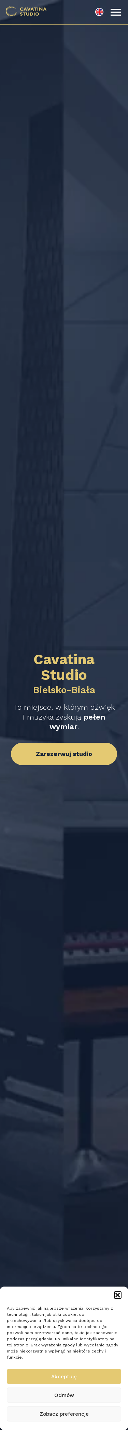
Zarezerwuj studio (64, 753)
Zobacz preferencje (64, 1414)
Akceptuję (64, 1377)
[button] (117, 1295)
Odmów (64, 1395)
